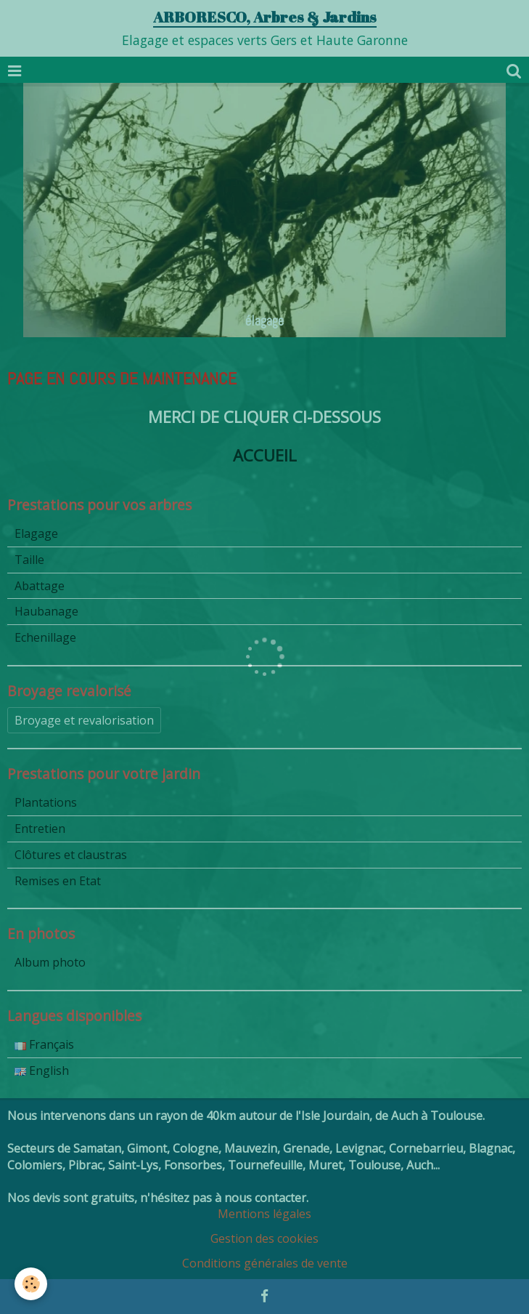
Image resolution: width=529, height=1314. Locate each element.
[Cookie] (31, 1283)
